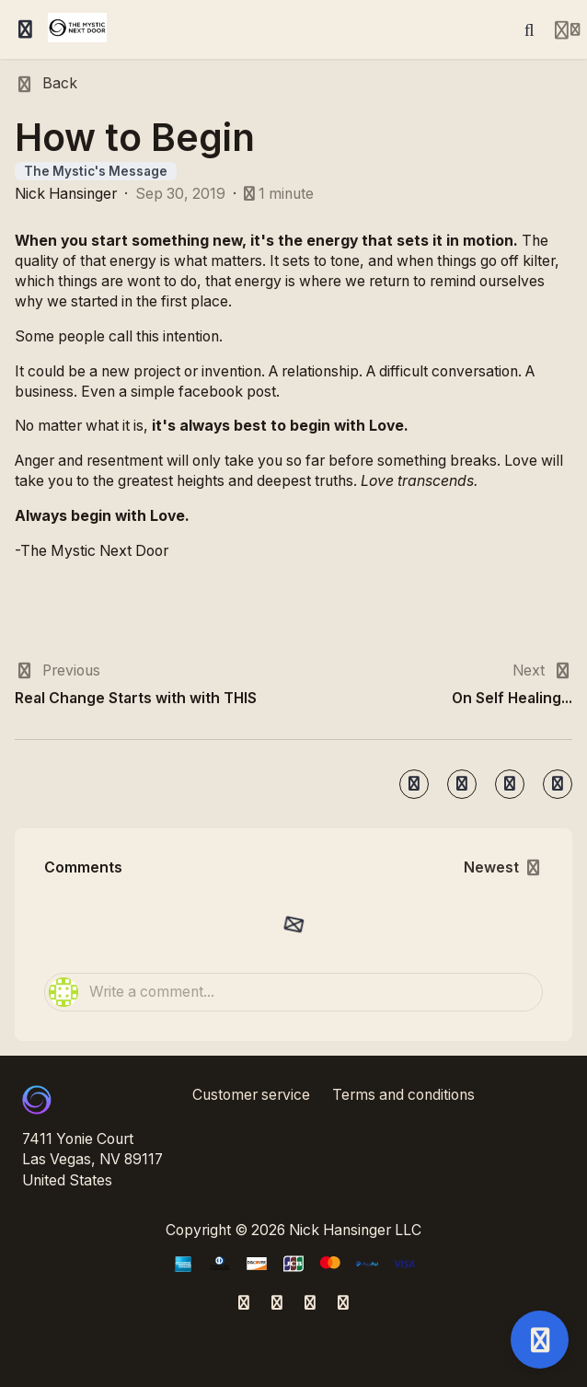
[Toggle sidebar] (25, 29)
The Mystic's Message (95, 171)
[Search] (529, 29)
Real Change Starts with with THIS (136, 698)
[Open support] (540, 1340)
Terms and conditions (403, 1095)
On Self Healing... (512, 698)
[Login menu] (567, 29)
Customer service (251, 1095)
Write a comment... (131, 992)
